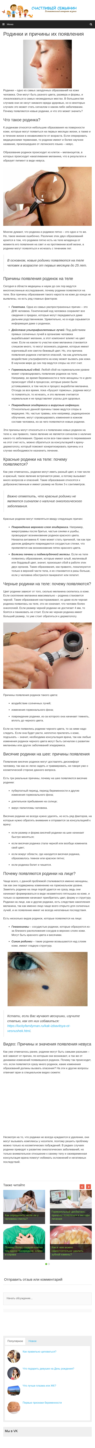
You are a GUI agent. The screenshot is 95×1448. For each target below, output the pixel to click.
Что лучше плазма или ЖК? (39, 1385)
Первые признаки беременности (42, 1402)
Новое (32, 1341)
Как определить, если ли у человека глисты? (22, 1217)
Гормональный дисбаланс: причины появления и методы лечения (71, 1215)
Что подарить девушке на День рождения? (48, 1368)
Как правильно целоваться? (39, 1351)
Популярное (15, 1341)
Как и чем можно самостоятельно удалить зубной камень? (67, 1251)
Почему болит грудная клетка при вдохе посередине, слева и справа (24, 1251)
